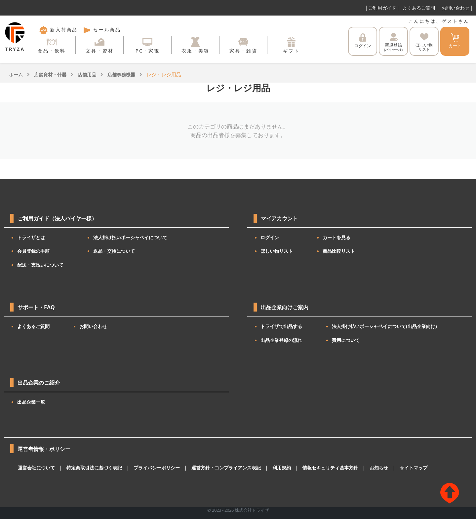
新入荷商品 (58, 29)
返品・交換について (114, 251)
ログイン (362, 41)
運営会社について (35, 468)
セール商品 (102, 29)
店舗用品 (87, 74)
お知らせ (358, 468)
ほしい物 (424, 42)
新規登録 (393, 42)
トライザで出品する (281, 326)
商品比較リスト (339, 251)
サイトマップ (391, 468)
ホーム (16, 74)
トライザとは (31, 237)
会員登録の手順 (33, 251)
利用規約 (266, 468)
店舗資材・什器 (50, 74)
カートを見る (336, 237)
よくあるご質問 (419, 8)
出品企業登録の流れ (281, 340)
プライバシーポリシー (148, 468)
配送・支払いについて (40, 265)
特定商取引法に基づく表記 (89, 468)
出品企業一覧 (31, 402)
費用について (346, 340)
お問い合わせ (455, 8)
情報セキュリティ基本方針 (312, 468)
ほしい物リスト (276, 251)
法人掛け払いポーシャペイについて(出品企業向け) (384, 326)
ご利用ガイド (382, 8)
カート (455, 41)
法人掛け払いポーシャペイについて (130, 237)
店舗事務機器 (121, 74)
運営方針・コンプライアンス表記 (213, 468)
